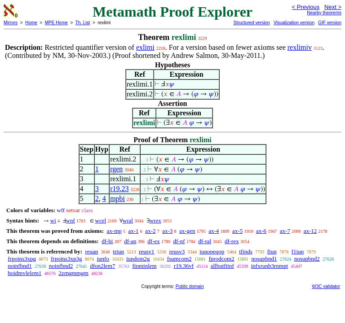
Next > (332, 7)
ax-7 (285, 230)
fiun (272, 251)
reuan (91, 251)
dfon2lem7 (102, 265)
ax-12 (310, 230)
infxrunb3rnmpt (269, 265)
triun (118, 251)
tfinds (245, 251)
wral (128, 220)
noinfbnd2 (61, 265)
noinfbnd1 (19, 265)
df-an (130, 241)
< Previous (305, 7)
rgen (116, 169)
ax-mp (114, 230)
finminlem (144, 265)
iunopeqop (211, 251)
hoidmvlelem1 (24, 273)
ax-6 (261, 230)
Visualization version (294, 22)
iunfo (103, 258)
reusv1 (147, 251)
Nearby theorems (324, 12)
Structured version (251, 22)
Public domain (190, 286)
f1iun (298, 251)
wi (53, 220)
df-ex (153, 241)
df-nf (179, 241)
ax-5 (237, 230)
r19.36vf (184, 265)
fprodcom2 (221, 258)
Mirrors (11, 22)
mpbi (117, 198)
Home (31, 22)
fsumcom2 (179, 258)
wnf (70, 220)
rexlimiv (300, 47)
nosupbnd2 (307, 258)
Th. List (82, 22)
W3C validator (326, 286)
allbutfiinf (222, 265)
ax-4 (213, 230)
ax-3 (167, 230)
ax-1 (133, 230)
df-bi (107, 241)
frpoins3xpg (22, 258)
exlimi (145, 47)
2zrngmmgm (73, 273)
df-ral (204, 241)
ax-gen (187, 230)
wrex (155, 220)
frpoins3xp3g (66, 258)
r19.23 (119, 188)
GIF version (329, 22)
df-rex (232, 241)
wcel (100, 220)
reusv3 (177, 251)
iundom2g (138, 258)
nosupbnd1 (264, 258)
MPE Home (56, 22)
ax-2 (150, 230)
